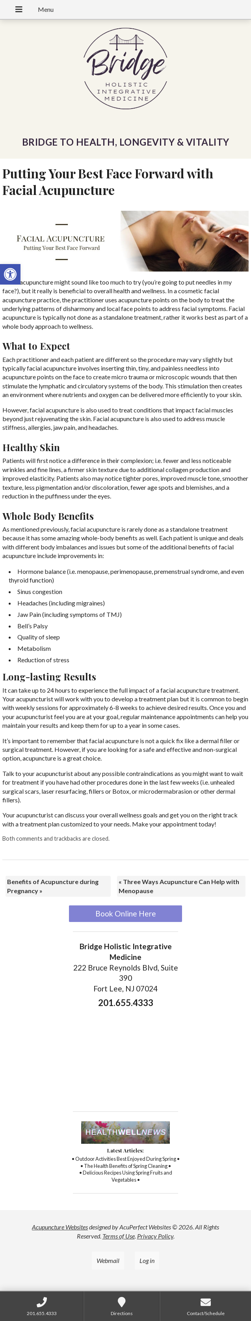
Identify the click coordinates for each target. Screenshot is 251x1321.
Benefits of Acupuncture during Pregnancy (53, 886)
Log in (146, 1260)
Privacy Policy (155, 1236)
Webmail (108, 1260)
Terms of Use (118, 1236)
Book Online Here (125, 913)
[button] (10, 274)
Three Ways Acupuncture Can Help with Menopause (179, 886)
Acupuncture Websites (60, 1227)
